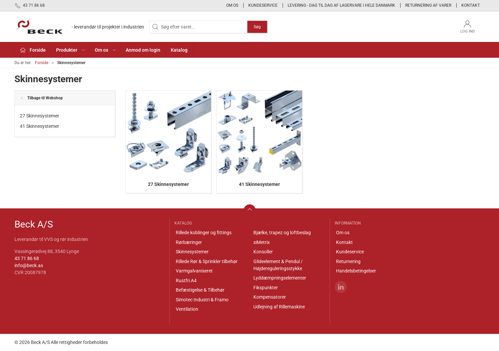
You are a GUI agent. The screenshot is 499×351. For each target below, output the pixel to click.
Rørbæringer (189, 242)
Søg (257, 26)
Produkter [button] (71, 50)
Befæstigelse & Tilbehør (200, 290)
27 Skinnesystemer (39, 115)
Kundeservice (263, 5)
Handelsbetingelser (356, 270)
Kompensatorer (269, 297)
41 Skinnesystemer (39, 126)
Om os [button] (106, 50)
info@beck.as (28, 265)
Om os (232, 5)
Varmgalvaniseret (194, 270)
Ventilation (187, 309)
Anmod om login (143, 50)
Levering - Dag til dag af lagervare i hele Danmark (341, 5)
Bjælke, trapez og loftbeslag (282, 232)
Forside (41, 62)
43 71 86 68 (26, 258)
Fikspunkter (265, 287)
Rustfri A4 (186, 280)
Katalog (179, 50)
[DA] (79, 26)
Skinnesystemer (192, 251)
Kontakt (470, 5)
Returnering (348, 261)
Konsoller (263, 251)
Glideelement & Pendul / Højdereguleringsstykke (278, 265)
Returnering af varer (428, 5)
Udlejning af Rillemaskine (279, 306)
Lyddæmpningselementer (279, 278)
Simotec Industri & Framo (202, 299)
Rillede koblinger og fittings (204, 232)
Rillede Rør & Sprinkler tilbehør (207, 261)
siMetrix (261, 242)
